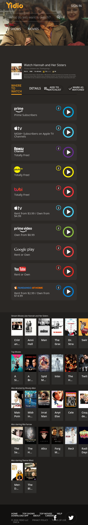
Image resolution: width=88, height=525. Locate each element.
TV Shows (13, 29)
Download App (19, 515)
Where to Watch (16, 88)
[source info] (58, 108)
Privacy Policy (40, 520)
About (36, 515)
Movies (33, 29)
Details (35, 88)
